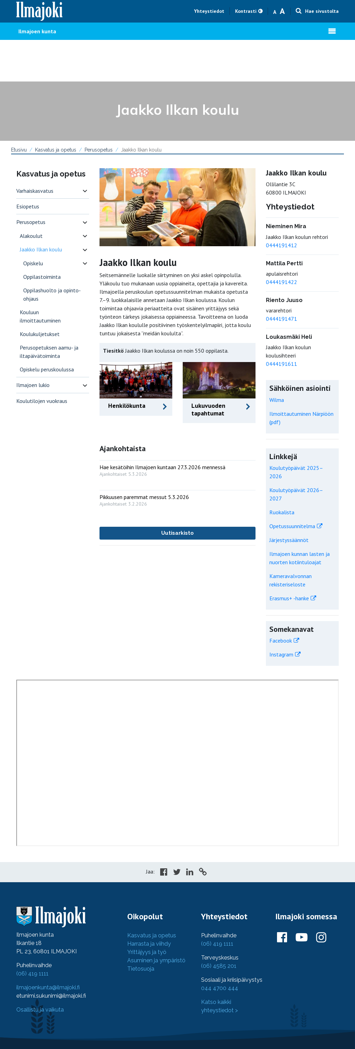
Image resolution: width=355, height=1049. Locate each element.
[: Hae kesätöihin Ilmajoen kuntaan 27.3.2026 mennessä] (177, 469)
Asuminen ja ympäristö (156, 960)
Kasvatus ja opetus (55, 150)
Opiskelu (33, 263)
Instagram (281, 654)
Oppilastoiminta (42, 276)
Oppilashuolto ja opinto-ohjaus (52, 294)
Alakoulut (31, 235)
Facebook (280, 640)
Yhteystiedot (209, 11)
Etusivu (19, 150)
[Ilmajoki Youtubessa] (301, 937)
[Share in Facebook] (163, 872)
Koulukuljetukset (40, 333)
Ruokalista (281, 512)
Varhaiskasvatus (34, 190)
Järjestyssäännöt (289, 539)
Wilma (276, 399)
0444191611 (281, 363)
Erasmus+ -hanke (289, 598)
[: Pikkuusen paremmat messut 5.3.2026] (177, 499)
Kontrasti (246, 11)
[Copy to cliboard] (203, 872)
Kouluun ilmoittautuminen (40, 316)
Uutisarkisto (177, 533)
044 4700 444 (219, 988)
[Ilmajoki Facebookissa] (282, 937)
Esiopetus (27, 206)
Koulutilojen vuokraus (41, 400)
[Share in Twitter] (177, 872)
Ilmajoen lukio (33, 384)
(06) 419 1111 (32, 973)
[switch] (85, 191)
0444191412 (281, 245)
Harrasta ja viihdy (149, 943)
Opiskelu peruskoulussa (47, 369)
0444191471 (281, 318)
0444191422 (281, 281)
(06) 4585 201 (218, 966)
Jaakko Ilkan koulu (41, 249)
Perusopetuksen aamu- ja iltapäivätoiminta (49, 351)
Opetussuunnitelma (292, 526)
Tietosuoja (140, 968)
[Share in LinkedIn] (189, 872)
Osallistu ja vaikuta (40, 1009)
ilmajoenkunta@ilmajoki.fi (48, 987)
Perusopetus (99, 150)
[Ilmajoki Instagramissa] (321, 937)
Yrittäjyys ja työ (146, 952)
